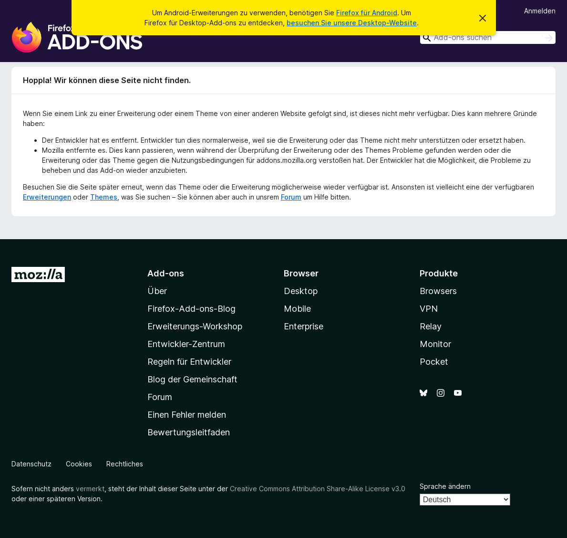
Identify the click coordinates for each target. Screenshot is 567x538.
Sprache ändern (445, 486)
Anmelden (540, 11)
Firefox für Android (366, 13)
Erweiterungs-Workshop (194, 326)
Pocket (434, 362)
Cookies (79, 464)
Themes (103, 197)
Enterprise (303, 326)
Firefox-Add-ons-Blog (191, 309)
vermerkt (90, 489)
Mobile (297, 309)
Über (157, 291)
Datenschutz (31, 464)
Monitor (435, 344)
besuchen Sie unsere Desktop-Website (352, 23)
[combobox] (488, 37)
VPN (429, 309)
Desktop (301, 291)
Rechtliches (124, 464)
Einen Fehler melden (186, 415)
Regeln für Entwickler (189, 362)
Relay (431, 326)
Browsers (438, 291)
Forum (291, 197)
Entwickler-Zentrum (186, 344)
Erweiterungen (47, 197)
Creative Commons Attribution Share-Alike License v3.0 (317, 489)
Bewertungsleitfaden (188, 432)
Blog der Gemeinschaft (192, 379)
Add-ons (165, 273)
